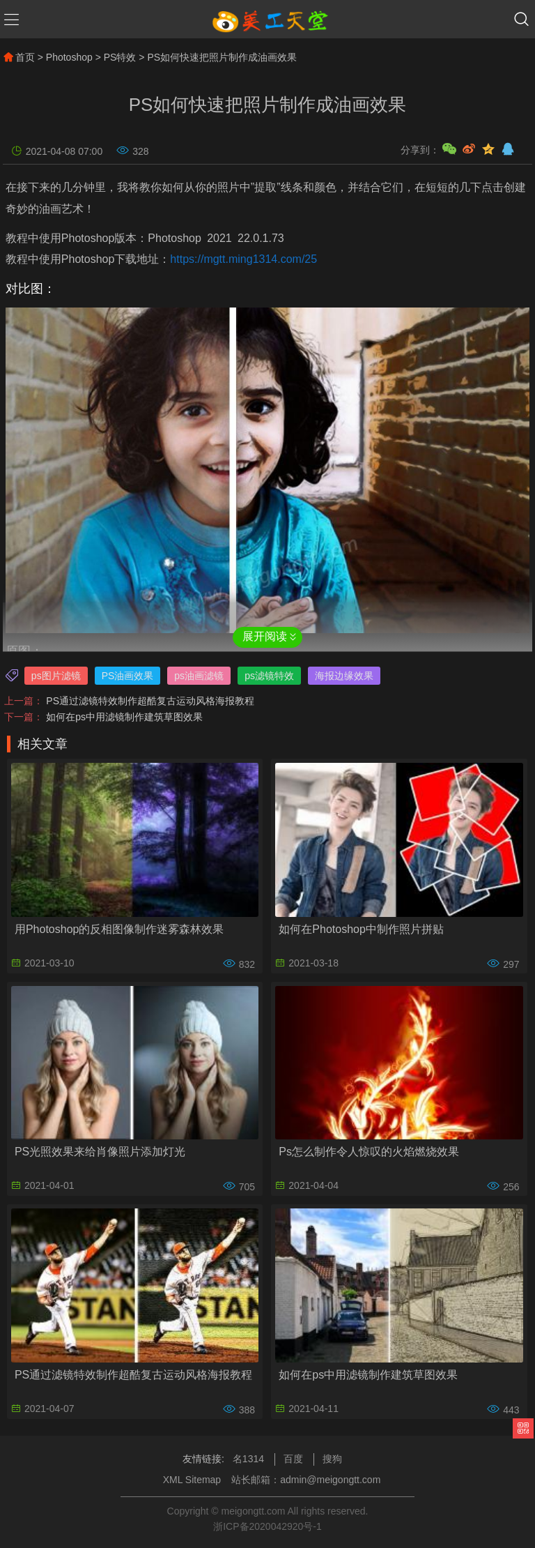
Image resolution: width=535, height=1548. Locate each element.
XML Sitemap (192, 1479)
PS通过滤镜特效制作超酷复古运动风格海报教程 (150, 700)
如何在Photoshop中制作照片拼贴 (361, 929)
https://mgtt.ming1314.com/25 (243, 259)
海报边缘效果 (344, 675)
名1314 (248, 1458)
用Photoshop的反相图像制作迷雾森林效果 (119, 929)
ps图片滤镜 (56, 675)
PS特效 (120, 57)
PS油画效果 (128, 675)
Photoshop (69, 57)
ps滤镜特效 (269, 675)
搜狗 (332, 1458)
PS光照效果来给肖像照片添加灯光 (100, 1152)
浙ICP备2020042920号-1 (267, 1526)
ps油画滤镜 (199, 675)
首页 (19, 57)
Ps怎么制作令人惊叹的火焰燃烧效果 (369, 1152)
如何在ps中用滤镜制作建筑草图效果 (124, 716)
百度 (293, 1458)
